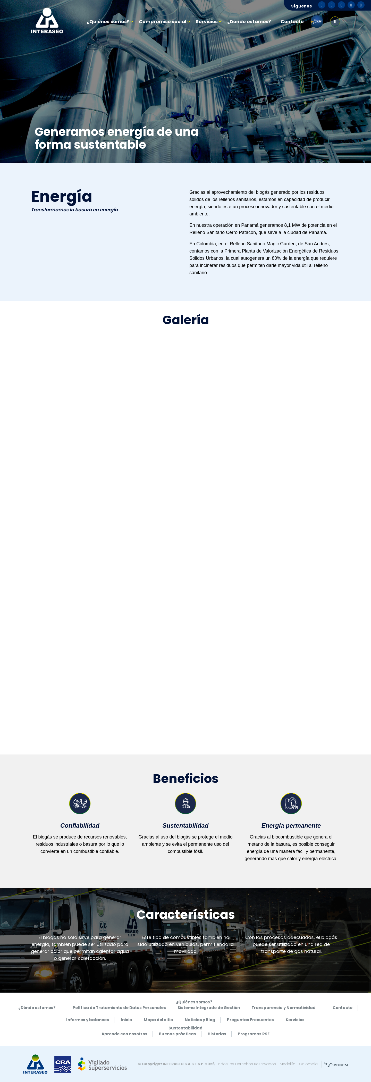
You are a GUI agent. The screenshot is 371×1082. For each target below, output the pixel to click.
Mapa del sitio (158, 1019)
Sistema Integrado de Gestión (209, 1007)
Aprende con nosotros (124, 1034)
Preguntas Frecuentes (250, 1019)
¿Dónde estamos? (249, 21)
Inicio (126, 1019)
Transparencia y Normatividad (283, 1007)
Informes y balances (87, 1019)
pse (317, 21)
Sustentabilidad (185, 1028)
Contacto (292, 21)
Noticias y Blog (200, 1019)
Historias (217, 1034)
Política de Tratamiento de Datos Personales (119, 1007)
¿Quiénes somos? (108, 21)
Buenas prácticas (177, 1034)
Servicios (207, 21)
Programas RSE (253, 1034)
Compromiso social (162, 21)
